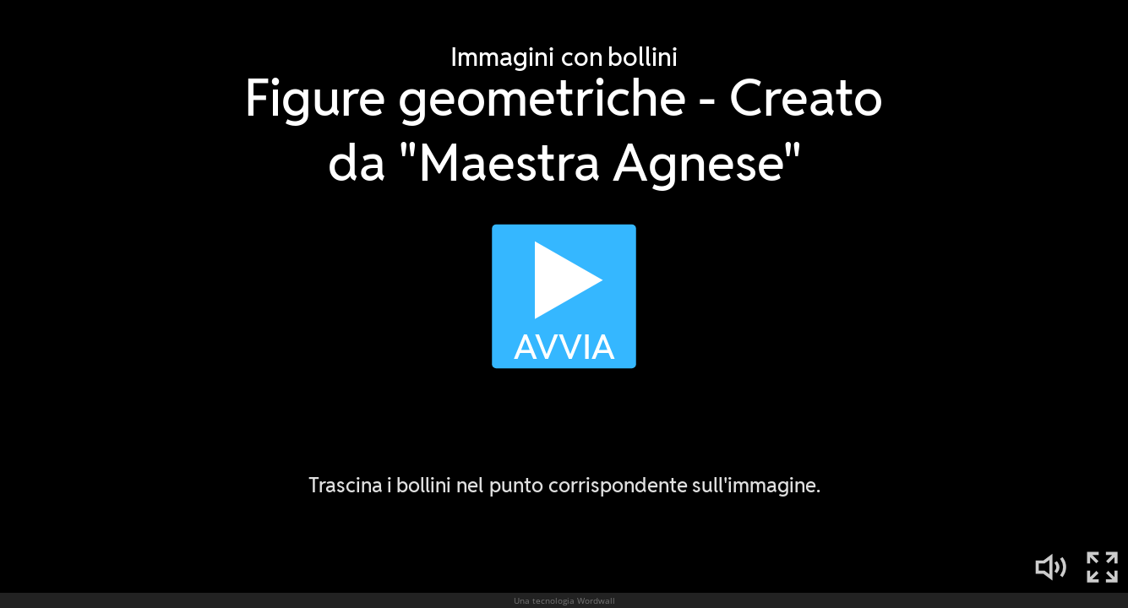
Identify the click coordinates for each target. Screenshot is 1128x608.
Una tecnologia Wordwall (564, 600)
